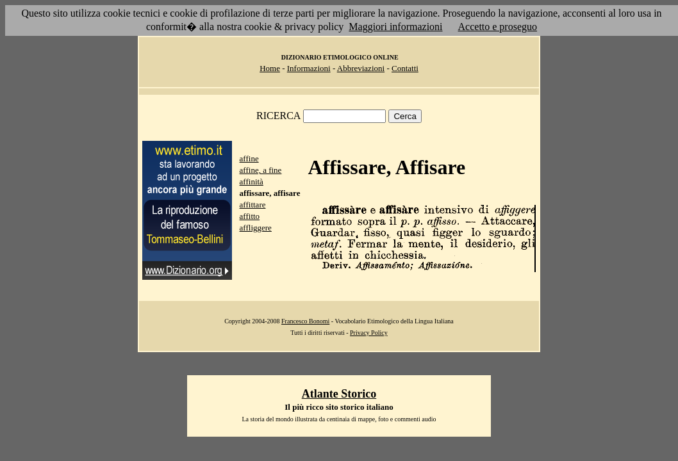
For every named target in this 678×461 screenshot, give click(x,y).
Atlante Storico (339, 393)
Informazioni (309, 68)
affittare (253, 204)
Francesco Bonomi (305, 321)
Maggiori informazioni (395, 26)
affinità (251, 181)
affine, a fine (261, 170)
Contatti (405, 68)
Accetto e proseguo (498, 26)
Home (270, 68)
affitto (250, 216)
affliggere (256, 227)
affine (249, 158)
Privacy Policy (369, 332)
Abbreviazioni (360, 68)
